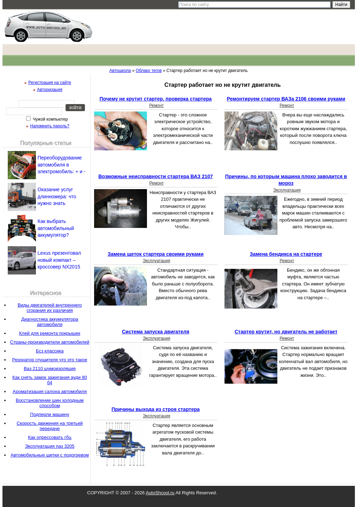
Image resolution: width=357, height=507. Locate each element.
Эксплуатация (287, 190)
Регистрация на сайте (49, 82)
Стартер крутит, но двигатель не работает (286, 331)
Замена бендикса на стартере (286, 254)
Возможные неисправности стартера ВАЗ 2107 (155, 176)
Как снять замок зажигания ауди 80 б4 (49, 380)
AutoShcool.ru (160, 492)
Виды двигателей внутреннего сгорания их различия (50, 307)
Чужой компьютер (50, 119)
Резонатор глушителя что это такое (49, 359)
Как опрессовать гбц (50, 437)
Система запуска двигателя (155, 331)
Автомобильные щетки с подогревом (50, 455)
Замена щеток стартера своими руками (155, 254)
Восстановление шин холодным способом (50, 403)
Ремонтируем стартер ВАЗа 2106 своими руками (286, 99)
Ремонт (156, 105)
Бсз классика (50, 351)
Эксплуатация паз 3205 (50, 446)
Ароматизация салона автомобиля (50, 391)
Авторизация (49, 89)
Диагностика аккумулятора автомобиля (49, 321)
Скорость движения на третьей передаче (50, 426)
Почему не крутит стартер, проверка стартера (155, 99)
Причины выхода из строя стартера (155, 409)
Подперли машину (49, 414)
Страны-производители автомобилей (50, 342)
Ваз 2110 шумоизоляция (49, 368)
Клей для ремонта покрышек (49, 333)
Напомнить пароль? (49, 125)
